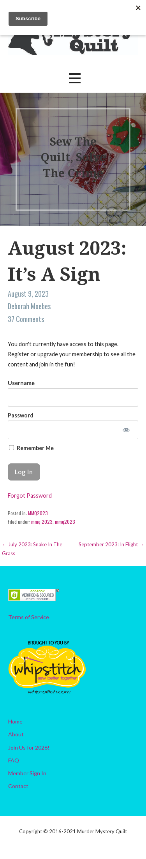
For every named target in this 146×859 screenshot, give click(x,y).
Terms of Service (28, 617)
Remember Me (31, 448)
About (16, 734)
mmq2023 (65, 521)
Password (20, 415)
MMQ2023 (38, 513)
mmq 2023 (42, 521)
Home (15, 721)
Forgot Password (30, 495)
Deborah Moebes (29, 306)
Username (21, 383)
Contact (18, 786)
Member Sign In (27, 773)
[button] (75, 78)
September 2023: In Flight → (111, 544)
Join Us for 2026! (28, 747)
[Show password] (126, 430)
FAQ (13, 760)
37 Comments (26, 319)
